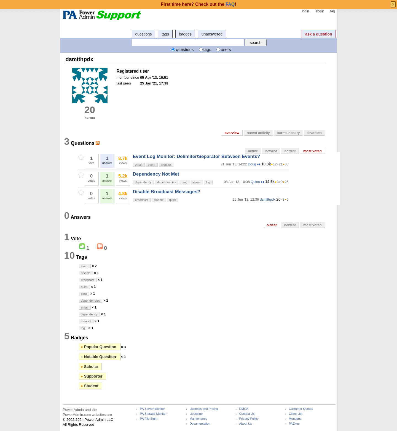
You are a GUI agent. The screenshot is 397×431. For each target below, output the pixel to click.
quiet (172, 199)
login (305, 11)
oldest (272, 225)
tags (165, 34)
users (226, 49)
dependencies (166, 182)
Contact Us (247, 413)
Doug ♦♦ (254, 164)
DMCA (243, 408)
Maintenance (198, 418)
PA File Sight (148, 418)
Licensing (196, 413)
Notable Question (99, 356)
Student (89, 386)
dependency (143, 182)
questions (143, 34)
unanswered (212, 34)
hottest (290, 151)
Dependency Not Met (156, 174)
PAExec (294, 423)
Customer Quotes (301, 408)
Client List (295, 413)
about (319, 11)
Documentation (200, 423)
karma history (288, 133)
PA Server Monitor (152, 408)
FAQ (230, 4)
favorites (314, 133)
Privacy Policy (249, 418)
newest (271, 151)
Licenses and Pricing (204, 408)
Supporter (92, 376)
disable (158, 199)
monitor (166, 164)
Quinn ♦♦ (257, 182)
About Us (245, 423)
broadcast (141, 199)
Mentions (295, 418)
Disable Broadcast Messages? (166, 191)
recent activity (258, 133)
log (208, 182)
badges (185, 34)
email (138, 164)
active (253, 151)
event (151, 164)
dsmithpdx (267, 199)
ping (184, 182)
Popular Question (99, 347)
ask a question (318, 34)
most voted (312, 151)
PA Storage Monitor (153, 413)
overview (231, 133)
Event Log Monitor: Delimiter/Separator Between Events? (196, 156)
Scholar (89, 366)
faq (332, 11)
